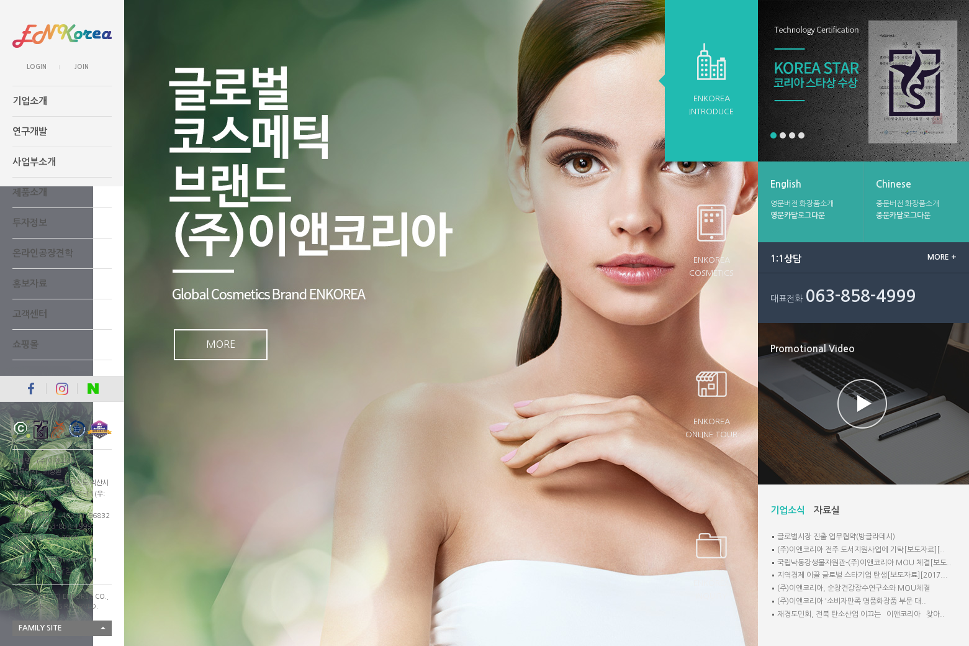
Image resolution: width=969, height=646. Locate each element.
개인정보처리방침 (42, 571)
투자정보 (29, 222)
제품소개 (29, 192)
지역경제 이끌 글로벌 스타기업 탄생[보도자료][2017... (862, 575)
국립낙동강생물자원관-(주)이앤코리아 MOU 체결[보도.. (864, 562)
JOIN (81, 67)
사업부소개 (34, 161)
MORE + (942, 257)
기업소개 (29, 101)
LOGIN (37, 67)
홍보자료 (29, 283)
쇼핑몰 (25, 344)
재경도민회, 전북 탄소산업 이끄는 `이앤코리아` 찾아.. (861, 614)
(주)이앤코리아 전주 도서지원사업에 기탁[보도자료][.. (861, 549)
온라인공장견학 (42, 253)
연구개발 (29, 131)
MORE (220, 344)
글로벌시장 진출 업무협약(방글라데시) (836, 536)
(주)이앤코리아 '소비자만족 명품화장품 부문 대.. (851, 601)
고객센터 (29, 314)
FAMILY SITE (40, 628)
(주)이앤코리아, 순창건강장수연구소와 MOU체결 (853, 588)
